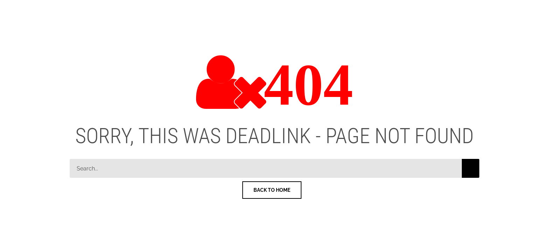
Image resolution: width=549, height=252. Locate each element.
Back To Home (271, 190)
